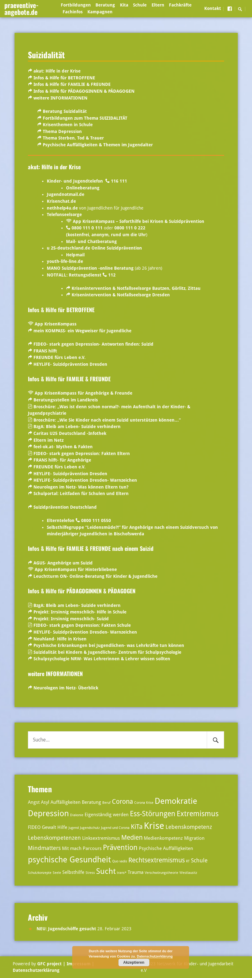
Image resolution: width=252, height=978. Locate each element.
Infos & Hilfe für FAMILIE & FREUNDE (71, 84)
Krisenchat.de (61, 201)
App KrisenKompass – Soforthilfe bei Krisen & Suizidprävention (138, 221)
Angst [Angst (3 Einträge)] (34, 802)
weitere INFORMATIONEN (59, 97)
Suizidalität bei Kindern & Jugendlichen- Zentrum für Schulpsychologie (107, 652)
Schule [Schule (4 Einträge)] (199, 860)
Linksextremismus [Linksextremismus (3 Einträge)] (101, 838)
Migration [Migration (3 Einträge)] (194, 838)
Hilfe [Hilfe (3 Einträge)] (62, 827)
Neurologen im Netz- (55, 487)
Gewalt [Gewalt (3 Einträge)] (49, 827)
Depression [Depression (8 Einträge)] (48, 813)
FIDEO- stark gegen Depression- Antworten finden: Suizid (93, 344)
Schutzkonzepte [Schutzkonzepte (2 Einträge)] (39, 873)
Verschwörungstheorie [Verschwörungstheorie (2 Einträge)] (161, 873)
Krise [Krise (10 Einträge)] (154, 826)
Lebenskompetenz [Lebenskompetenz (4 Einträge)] (189, 827)
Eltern (158, 4)
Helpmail (75, 254)
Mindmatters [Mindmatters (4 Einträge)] (44, 848)
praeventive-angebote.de (21, 8)
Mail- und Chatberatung (91, 241)
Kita (124, 4)
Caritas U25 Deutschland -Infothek (69, 433)
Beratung (105, 4)
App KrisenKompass (56, 323)
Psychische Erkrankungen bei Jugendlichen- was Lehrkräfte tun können (108, 645)
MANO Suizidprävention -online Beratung (90, 268)
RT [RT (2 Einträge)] (188, 861)
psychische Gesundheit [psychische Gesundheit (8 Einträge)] (69, 859)
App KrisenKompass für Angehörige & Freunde (83, 393)
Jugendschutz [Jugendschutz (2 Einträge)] (90, 828)
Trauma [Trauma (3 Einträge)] (136, 872)
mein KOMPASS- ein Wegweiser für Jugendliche (82, 330)
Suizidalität (46, 54)
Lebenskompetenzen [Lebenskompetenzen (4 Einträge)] (54, 837)
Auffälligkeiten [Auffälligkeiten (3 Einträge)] (66, 802)
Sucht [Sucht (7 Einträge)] (106, 871)
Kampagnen (100, 11)
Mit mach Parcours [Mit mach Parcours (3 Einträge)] (82, 848)
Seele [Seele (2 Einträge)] (57, 873)
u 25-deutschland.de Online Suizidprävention (94, 248)
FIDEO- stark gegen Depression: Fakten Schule (82, 625)
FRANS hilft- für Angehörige (62, 460)
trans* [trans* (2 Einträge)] (121, 873)
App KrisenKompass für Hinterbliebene (76, 569)
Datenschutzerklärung (36, 970)
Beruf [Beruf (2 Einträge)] (106, 803)
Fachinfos (73, 11)
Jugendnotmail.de (65, 194)
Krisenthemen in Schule (67, 124)
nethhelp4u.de (62, 208)
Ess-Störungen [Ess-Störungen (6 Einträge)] (152, 814)
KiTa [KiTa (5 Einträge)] (137, 826)
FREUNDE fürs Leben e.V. (59, 357)
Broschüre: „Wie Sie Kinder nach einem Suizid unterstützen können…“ (107, 420)
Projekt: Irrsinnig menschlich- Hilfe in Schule (79, 611)
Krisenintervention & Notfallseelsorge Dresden (121, 294)
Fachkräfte (180, 4)
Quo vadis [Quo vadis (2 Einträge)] (119, 861)
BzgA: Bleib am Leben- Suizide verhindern (77, 426)
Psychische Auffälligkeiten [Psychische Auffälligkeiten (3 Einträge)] (166, 848)
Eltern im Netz (48, 440)
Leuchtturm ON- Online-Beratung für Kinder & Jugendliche (95, 576)
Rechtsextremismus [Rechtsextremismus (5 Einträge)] (156, 860)
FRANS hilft (45, 350)
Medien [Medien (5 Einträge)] (132, 837)
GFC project (49, 963)
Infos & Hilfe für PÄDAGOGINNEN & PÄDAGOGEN (83, 91)
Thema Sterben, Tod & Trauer (73, 137)
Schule (140, 4)
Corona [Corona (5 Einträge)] (122, 801)
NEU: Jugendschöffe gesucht (66, 928)
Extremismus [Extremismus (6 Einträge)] (198, 814)
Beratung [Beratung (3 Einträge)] (91, 802)
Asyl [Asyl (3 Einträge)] (45, 802)
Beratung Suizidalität (65, 111)
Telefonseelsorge (64, 214)
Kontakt (212, 8)
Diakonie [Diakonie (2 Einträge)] (76, 815)
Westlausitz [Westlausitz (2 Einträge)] (188, 873)
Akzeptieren (133, 962)
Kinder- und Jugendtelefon (75, 181)
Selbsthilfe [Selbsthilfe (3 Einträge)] (73, 872)
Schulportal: (81, 493)
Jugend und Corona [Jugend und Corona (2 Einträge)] (115, 828)
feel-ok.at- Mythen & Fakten (63, 446)
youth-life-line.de (65, 261)
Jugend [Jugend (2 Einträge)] (74, 828)
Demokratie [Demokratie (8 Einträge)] (176, 801)
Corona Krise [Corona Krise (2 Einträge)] (143, 803)
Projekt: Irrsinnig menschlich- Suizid (71, 618)
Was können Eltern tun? (103, 487)
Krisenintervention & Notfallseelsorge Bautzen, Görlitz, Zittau (136, 288)
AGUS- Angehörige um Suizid (63, 562)
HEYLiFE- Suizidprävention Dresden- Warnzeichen (84, 480)
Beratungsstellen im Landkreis (65, 399)
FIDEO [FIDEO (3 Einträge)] (34, 827)
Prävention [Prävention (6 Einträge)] (120, 847)
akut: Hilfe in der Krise (57, 71)
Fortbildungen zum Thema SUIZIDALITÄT (85, 118)
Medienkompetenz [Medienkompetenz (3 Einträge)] (163, 838)
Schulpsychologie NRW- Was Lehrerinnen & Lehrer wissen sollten (101, 658)
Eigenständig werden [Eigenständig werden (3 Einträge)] (107, 814)
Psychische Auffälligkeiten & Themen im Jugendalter (98, 144)
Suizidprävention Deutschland (65, 507)
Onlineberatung (82, 187)
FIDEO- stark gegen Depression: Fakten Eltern (81, 453)
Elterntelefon (60, 520)
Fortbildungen (76, 4)
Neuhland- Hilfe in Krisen (59, 638)
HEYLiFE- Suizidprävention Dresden (70, 364)
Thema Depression (62, 131)
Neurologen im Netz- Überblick (65, 687)
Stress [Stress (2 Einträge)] (90, 873)
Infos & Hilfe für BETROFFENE (64, 77)
